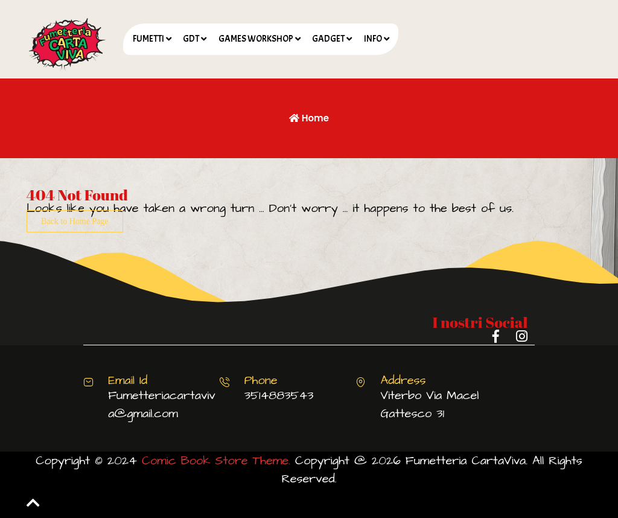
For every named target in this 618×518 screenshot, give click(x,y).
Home (309, 118)
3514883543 (279, 395)
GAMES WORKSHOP (255, 39)
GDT (191, 39)
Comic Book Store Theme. (216, 460)
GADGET (328, 39)
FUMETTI (148, 39)
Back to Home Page (75, 221)
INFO (373, 39)
